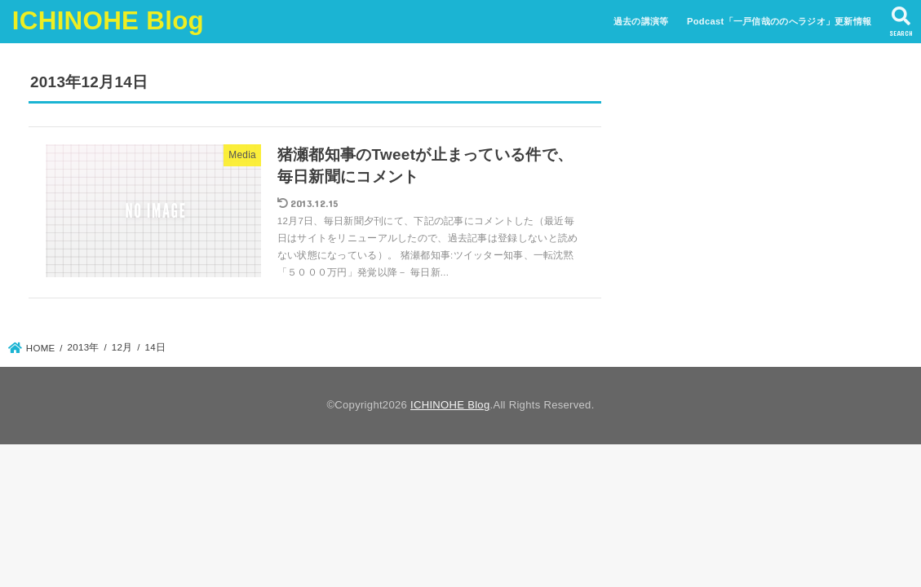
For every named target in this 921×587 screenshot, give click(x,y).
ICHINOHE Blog (108, 21)
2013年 (84, 347)
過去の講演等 (641, 21)
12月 (122, 347)
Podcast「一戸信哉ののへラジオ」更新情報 (779, 21)
